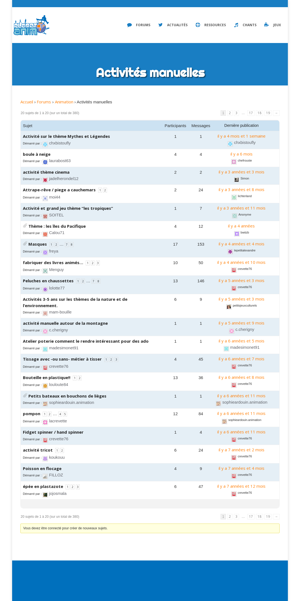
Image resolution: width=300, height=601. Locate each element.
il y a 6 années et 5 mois (241, 341)
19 (268, 113)
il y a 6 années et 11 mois (241, 395)
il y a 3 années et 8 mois (241, 189)
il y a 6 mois (242, 154)
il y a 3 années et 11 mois (241, 208)
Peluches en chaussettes (48, 280)
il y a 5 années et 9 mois (241, 323)
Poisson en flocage (42, 468)
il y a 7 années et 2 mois (241, 449)
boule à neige (36, 154)
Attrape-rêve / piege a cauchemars (59, 189)
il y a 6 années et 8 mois (241, 377)
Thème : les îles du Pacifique (57, 226)
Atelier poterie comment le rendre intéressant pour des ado (86, 341)
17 (251, 113)
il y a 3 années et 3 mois (241, 172)
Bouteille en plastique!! (46, 377)
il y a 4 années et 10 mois (241, 262)
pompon (31, 413)
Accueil (26, 101)
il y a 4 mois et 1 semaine (242, 136)
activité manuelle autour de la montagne (65, 323)
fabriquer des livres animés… (53, 262)
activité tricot (38, 450)
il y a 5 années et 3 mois (241, 280)
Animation (64, 101)
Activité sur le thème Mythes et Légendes (66, 136)
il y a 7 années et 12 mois (241, 486)
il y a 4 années (241, 226)
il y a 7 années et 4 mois (241, 468)
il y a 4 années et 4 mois (241, 243)
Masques (37, 244)
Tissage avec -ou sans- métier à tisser (62, 359)
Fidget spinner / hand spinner (53, 432)
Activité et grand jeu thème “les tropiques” (68, 208)
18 (259, 113)
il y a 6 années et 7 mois (241, 358)
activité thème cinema (46, 172)
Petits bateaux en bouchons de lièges (67, 396)
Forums (44, 101)
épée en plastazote (43, 486)
